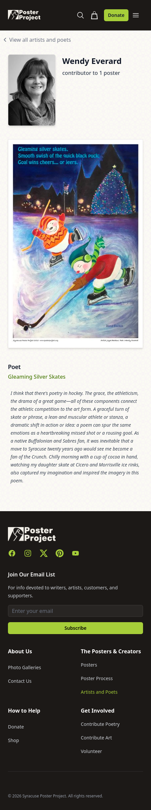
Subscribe (75, 628)
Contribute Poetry (100, 724)
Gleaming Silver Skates (37, 376)
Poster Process (97, 678)
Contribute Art (96, 737)
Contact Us (19, 681)
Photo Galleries (24, 667)
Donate (116, 15)
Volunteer (91, 751)
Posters (89, 665)
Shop (13, 740)
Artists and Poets (99, 692)
